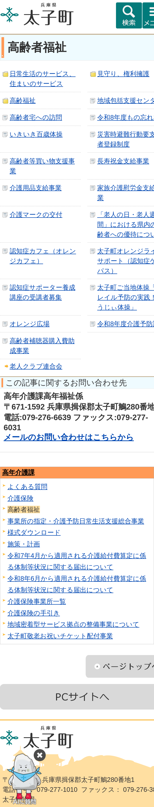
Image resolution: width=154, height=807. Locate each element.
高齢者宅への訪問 (36, 117)
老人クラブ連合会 (36, 366)
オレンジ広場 (30, 324)
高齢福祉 (23, 100)
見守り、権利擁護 (123, 73)
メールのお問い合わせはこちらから (69, 437)
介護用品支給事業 (36, 187)
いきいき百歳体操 (36, 134)
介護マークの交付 (36, 214)
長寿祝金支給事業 (123, 161)
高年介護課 (18, 472)
